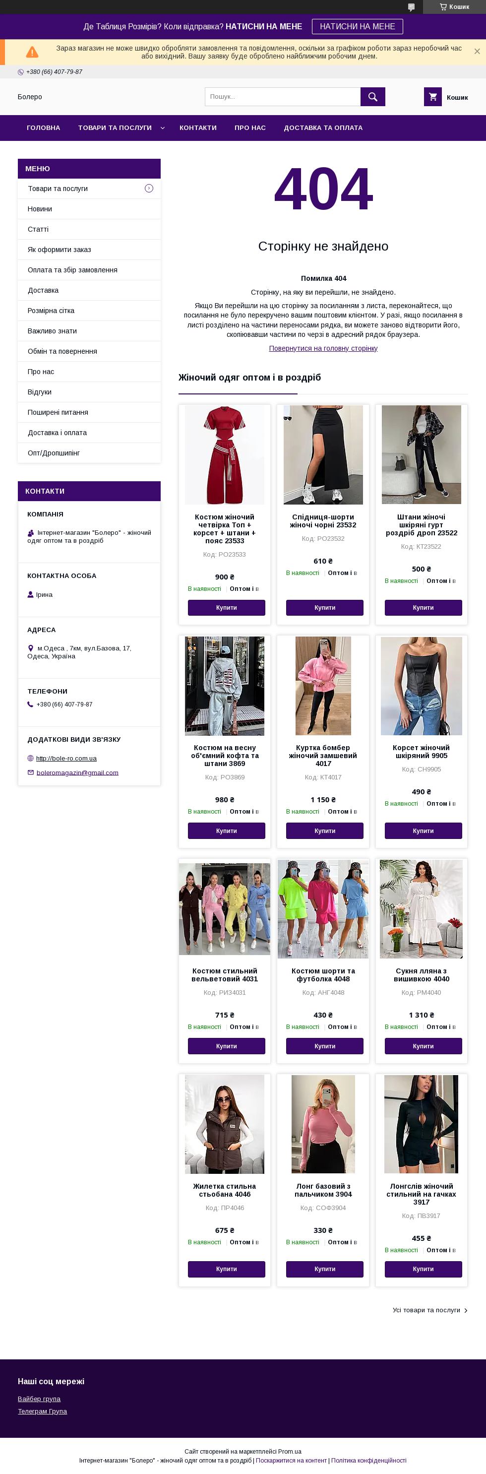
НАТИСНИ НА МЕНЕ (357, 26)
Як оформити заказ (59, 250)
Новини (40, 209)
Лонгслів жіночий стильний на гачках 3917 (421, 1194)
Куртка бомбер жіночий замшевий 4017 (323, 756)
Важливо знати (52, 331)
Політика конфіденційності (369, 1460)
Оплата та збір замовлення (73, 270)
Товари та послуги (115, 127)
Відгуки (40, 392)
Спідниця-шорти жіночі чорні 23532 (323, 521)
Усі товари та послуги (426, 1310)
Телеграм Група (42, 1411)
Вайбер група (39, 1399)
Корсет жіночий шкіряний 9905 (421, 752)
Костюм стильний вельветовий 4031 (224, 975)
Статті (38, 229)
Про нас (250, 127)
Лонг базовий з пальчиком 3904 (323, 1190)
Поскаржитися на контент (291, 1460)
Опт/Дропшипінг (54, 453)
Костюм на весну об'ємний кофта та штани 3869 (225, 756)
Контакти (198, 127)
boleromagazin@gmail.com (78, 772)
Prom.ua (290, 1451)
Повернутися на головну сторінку (323, 348)
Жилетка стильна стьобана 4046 (224, 1190)
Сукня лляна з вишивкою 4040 (421, 975)
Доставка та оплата (323, 127)
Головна (43, 127)
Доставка (43, 290)
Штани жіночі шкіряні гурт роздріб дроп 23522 (421, 525)
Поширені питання (58, 412)
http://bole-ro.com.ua (66, 758)
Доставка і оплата (57, 433)
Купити (226, 607)
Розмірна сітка (51, 311)
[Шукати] (373, 96)
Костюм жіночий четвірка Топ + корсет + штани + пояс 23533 (224, 529)
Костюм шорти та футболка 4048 (323, 975)
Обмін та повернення (62, 351)
